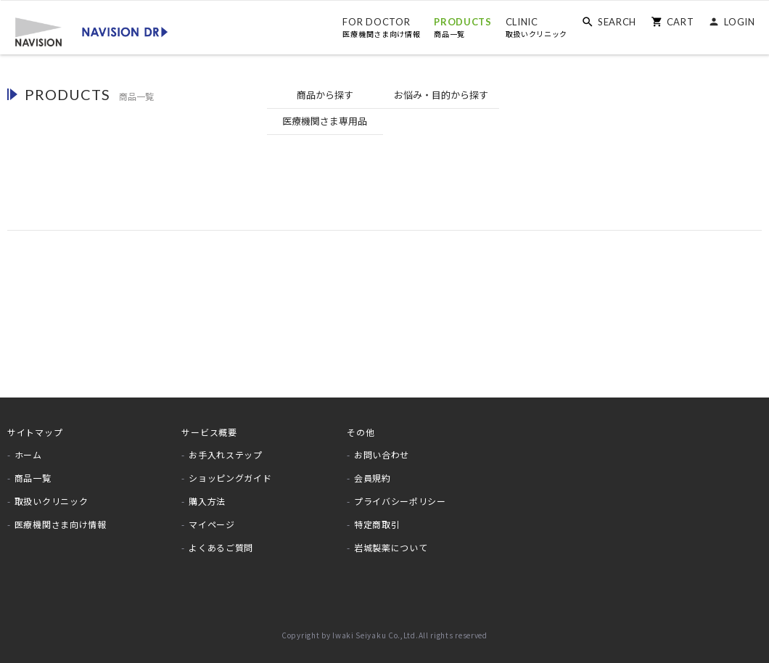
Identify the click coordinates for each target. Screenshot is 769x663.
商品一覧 (33, 471)
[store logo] (91, 30)
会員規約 (372, 471)
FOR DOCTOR (381, 27)
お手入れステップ (226, 448)
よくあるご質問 (221, 540)
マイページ (212, 517)
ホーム (28, 448)
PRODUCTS (462, 27)
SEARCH (616, 22)
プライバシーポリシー (400, 494)
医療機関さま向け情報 (61, 517)
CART (680, 22)
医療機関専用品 (501, 95)
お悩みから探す (385, 95)
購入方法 (207, 494)
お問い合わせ (381, 448)
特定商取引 (377, 517)
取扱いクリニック (52, 494)
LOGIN (739, 22)
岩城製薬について (391, 540)
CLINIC (536, 27)
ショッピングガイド (230, 471)
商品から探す (268, 95)
